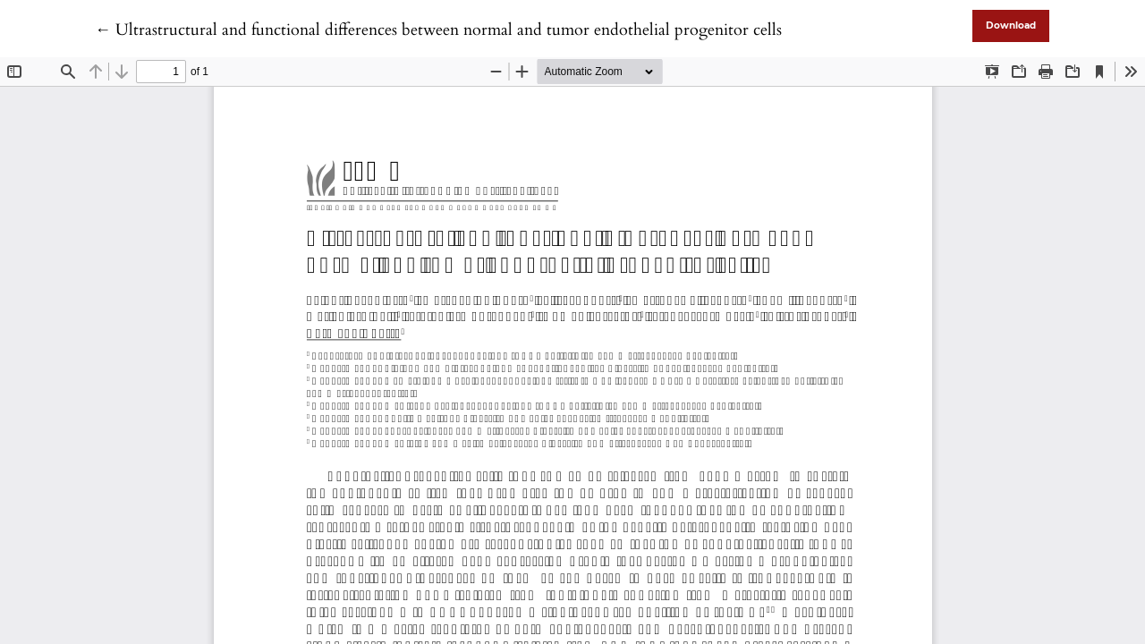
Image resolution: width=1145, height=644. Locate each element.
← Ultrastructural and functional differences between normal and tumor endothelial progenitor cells (438, 30)
